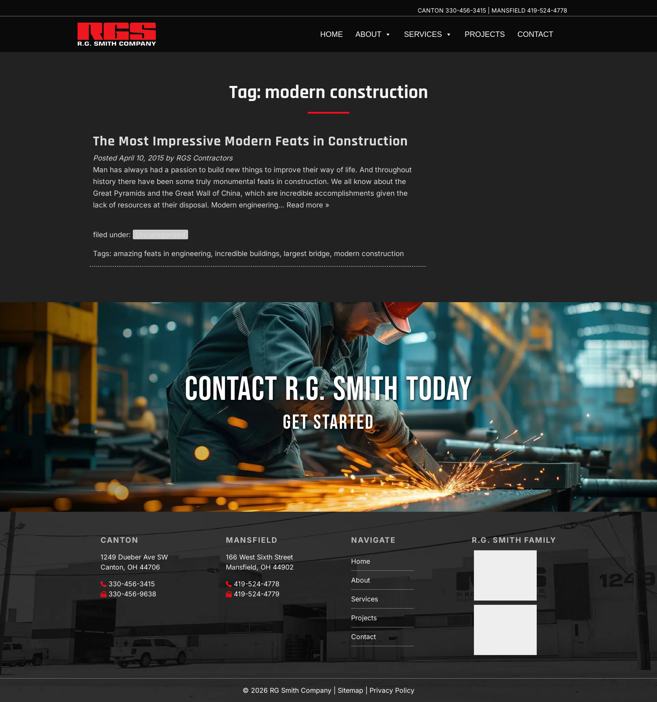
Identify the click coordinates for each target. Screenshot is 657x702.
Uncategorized (160, 235)
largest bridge (307, 253)
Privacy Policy (392, 690)
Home (331, 34)
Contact (535, 34)
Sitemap (350, 690)
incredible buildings (247, 253)
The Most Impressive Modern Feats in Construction (250, 141)
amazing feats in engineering (162, 253)
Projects (485, 34)
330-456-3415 (465, 10)
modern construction (369, 253)
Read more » (308, 205)
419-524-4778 (547, 10)
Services (428, 34)
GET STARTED (328, 423)
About (373, 34)
